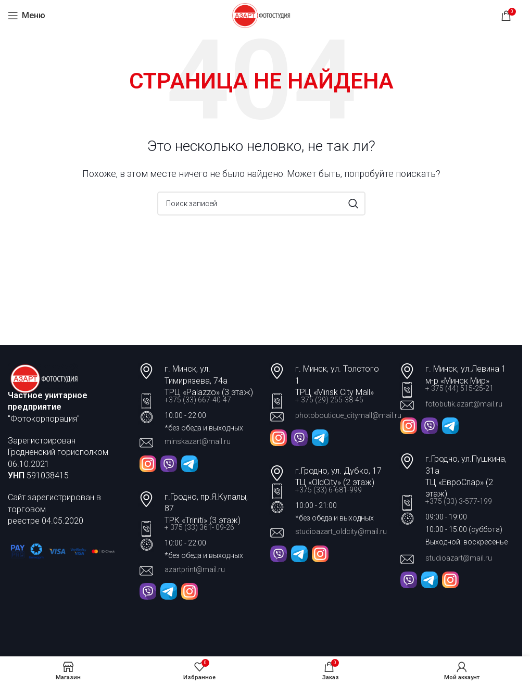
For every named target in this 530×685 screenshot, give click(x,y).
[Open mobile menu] (27, 15)
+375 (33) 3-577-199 (459, 501)
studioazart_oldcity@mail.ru (341, 531)
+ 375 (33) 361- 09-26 (199, 527)
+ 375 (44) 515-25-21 (459, 388)
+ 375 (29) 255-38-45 (329, 400)
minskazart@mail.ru (198, 441)
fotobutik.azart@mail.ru (463, 404)
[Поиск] (261, 203)
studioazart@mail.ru (458, 558)
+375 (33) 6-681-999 (328, 490)
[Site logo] (261, 15)
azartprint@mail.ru (195, 569)
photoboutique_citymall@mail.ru (348, 415)
